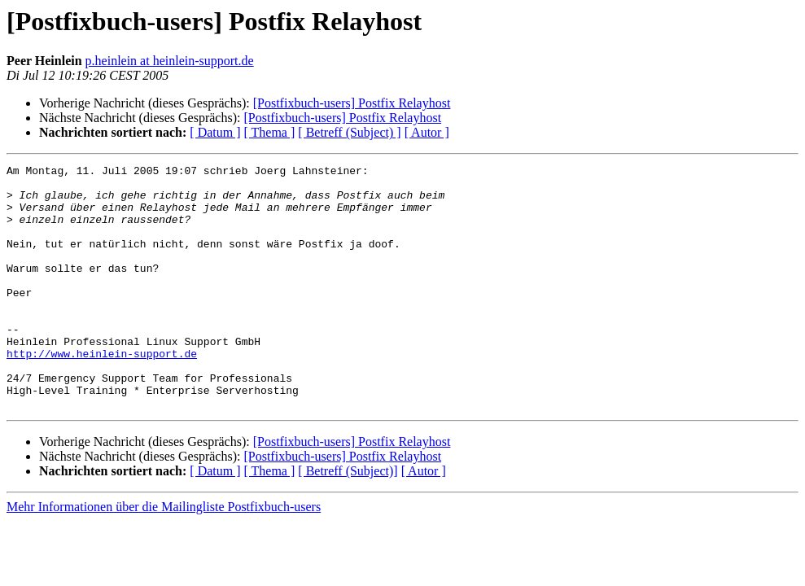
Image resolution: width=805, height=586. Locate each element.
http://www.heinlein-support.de (102, 392)
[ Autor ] (427, 132)
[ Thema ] (269, 132)
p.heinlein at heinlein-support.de (169, 61)
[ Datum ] (215, 132)
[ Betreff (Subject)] (347, 520)
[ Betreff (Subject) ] (349, 132)
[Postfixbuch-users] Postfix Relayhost (352, 103)
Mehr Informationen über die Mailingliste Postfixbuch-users (164, 555)
